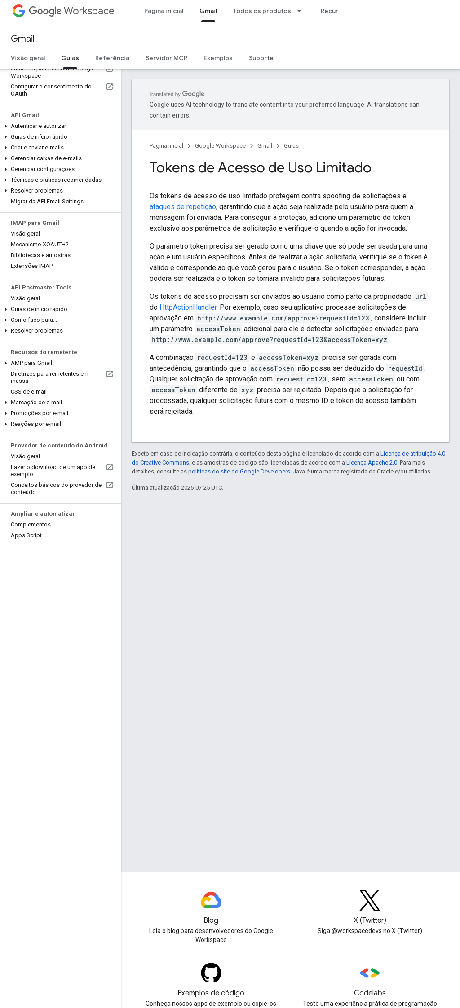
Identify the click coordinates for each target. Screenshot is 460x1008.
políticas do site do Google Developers (239, 471)
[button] (58, 126)
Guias (291, 145)
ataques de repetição (183, 206)
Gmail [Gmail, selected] (208, 11)
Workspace (72, 11)
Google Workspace (220, 145)
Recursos (335, 11)
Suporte (261, 58)
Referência (112, 58)
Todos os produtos (262, 11)
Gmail (23, 38)
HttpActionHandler (188, 307)
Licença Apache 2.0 (371, 462)
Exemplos (218, 58)
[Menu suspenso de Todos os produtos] (302, 11)
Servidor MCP (166, 58)
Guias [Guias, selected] (70, 58)
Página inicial (163, 11)
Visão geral (28, 58)
